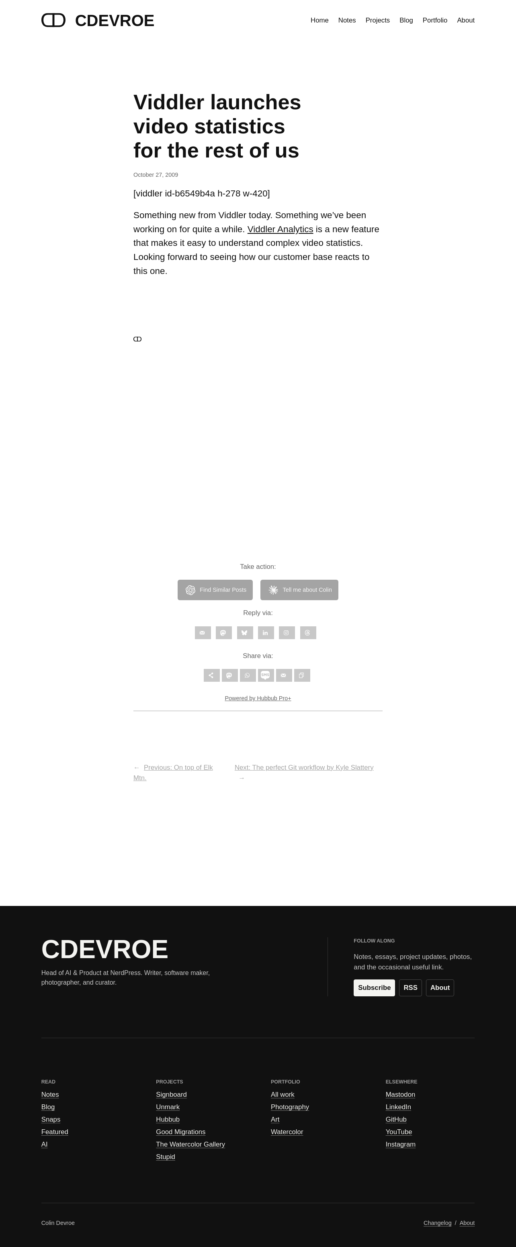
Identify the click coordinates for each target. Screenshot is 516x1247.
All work (283, 1094)
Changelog (438, 1223)
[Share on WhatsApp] (248, 675)
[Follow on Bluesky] (245, 632)
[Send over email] (284, 675)
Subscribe (374, 987)
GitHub (396, 1119)
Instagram (401, 1144)
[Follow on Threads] (308, 632)
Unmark (168, 1107)
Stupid (165, 1157)
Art (275, 1119)
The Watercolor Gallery (190, 1144)
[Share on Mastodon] (230, 675)
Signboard (171, 1094)
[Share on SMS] (266, 675)
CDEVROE (115, 20)
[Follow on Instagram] (287, 632)
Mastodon (401, 1094)
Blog (48, 1107)
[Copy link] (302, 675)
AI (44, 1144)
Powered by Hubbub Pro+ (258, 698)
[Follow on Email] (203, 632)
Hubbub (168, 1119)
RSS (410, 987)
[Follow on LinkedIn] (266, 632)
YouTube (399, 1132)
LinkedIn (398, 1107)
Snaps (51, 1119)
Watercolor (287, 1132)
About (440, 987)
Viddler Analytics (280, 229)
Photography (290, 1107)
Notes (50, 1094)
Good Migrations (180, 1132)
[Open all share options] (212, 675)
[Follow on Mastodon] (224, 632)
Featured (54, 1132)
